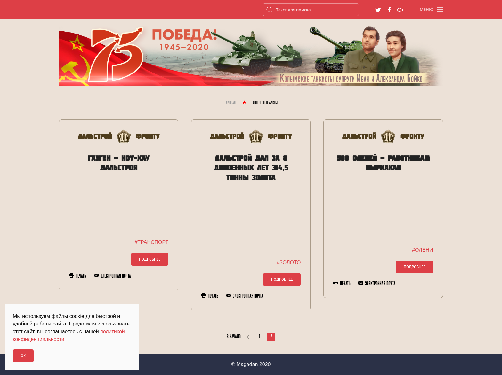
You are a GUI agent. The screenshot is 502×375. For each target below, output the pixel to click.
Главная (230, 103)
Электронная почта (112, 276)
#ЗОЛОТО (289, 262)
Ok (23, 355)
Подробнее (149, 259)
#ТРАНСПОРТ (151, 242)
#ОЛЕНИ (422, 250)
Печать (77, 276)
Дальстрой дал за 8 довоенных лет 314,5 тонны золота (251, 168)
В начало (234, 337)
